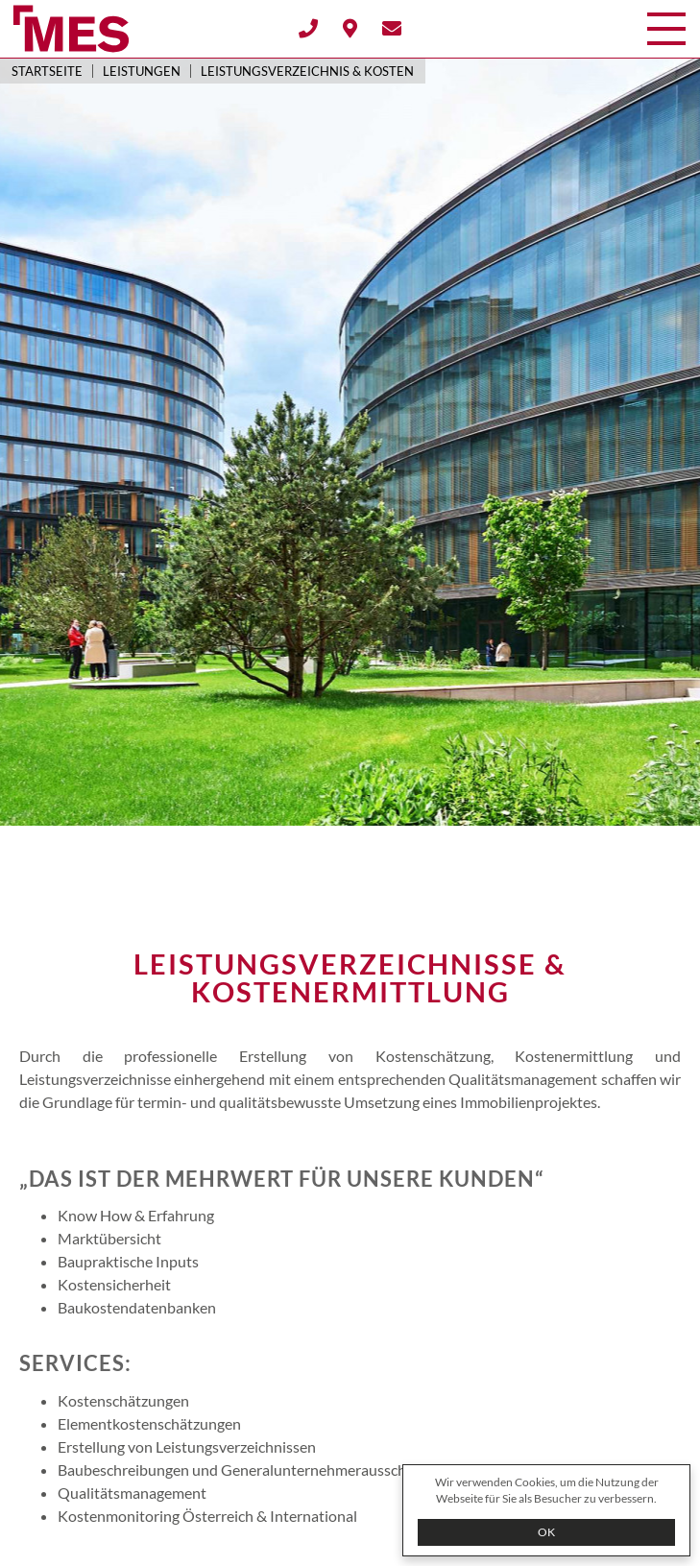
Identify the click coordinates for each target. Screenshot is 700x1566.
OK (546, 1532)
